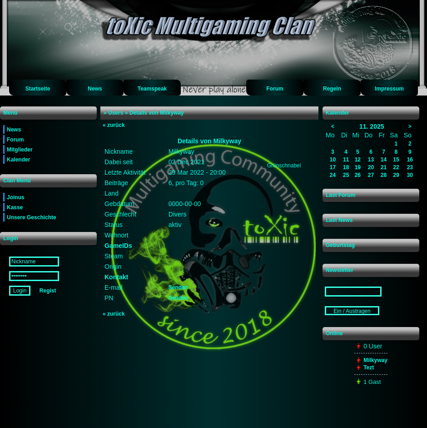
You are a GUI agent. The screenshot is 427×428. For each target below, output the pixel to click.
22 (396, 167)
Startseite (37, 89)
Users (115, 113)
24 (333, 175)
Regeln (332, 89)
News (95, 89)
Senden (178, 287)
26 (358, 175)
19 (358, 167)
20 (371, 167)
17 (333, 167)
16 (410, 159)
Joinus (16, 197)
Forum (274, 89)
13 (371, 159)
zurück (114, 125)
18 (346, 167)
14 (384, 159)
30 (410, 175)
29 (396, 175)
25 (346, 175)
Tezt (368, 367)
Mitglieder (20, 149)
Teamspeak (152, 89)
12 (358, 159)
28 (384, 175)
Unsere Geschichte (31, 217)
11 (346, 159)
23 (410, 167)
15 (396, 159)
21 (384, 167)
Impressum (389, 89)
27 (371, 175)
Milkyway (375, 360)
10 (333, 159)
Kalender (18, 159)
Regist (48, 290)
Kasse (15, 207)
